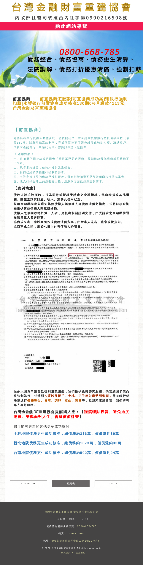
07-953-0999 (76, 533)
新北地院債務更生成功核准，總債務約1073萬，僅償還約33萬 (68, 443)
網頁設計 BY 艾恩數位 (73, 552)
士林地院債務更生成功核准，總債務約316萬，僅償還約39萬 (66, 434)
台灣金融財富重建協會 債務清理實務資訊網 (72, 511)
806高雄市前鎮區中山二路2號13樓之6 (76, 540)
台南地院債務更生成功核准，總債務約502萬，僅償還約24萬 (66, 453)
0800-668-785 (87, 526)
